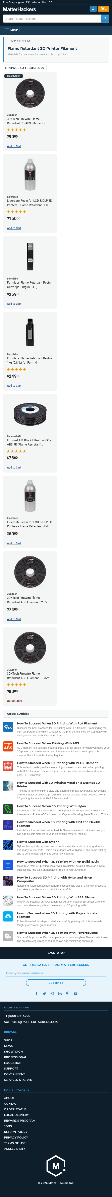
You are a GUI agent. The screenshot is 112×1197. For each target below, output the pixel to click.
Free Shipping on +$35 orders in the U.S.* (27, 2)
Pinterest (67, 993)
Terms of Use (14, 1143)
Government (14, 1074)
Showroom (13, 1051)
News (8, 1046)
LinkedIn (59, 993)
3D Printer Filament (20, 40)
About (9, 1098)
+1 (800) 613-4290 (17, 1016)
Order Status (15, 1109)
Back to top (56, 952)
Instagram (52, 993)
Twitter (44, 993)
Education (12, 1063)
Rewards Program (19, 1120)
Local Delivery (16, 1115)
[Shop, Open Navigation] (11, 30)
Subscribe (56, 983)
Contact (11, 1103)
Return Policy (15, 1132)
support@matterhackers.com (31, 1022)
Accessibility (14, 1149)
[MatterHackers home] (19, 10)
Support (11, 1068)
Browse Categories (24, 68)
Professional (15, 1057)
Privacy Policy (16, 1137)
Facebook (36, 993)
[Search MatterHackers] (105, 19)
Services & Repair (18, 1080)
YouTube (75, 993)
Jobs (8, 1126)
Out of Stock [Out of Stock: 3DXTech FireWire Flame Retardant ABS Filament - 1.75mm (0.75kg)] (14, 700)
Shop (8, 1040)
